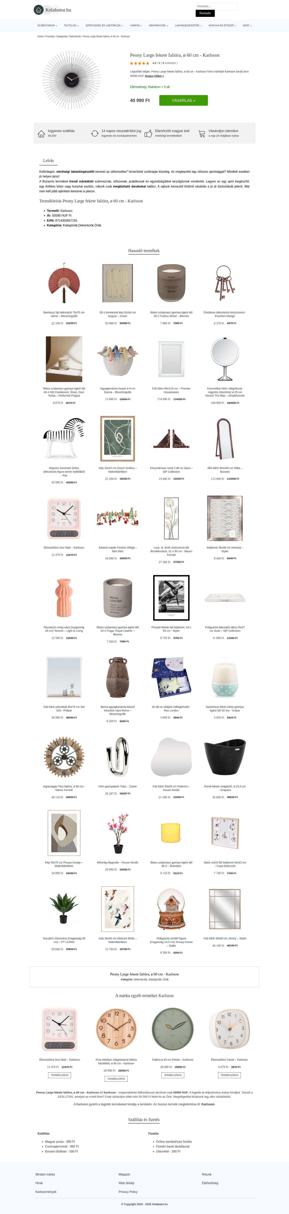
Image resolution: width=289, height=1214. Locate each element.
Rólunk (207, 1174)
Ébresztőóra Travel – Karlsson (229, 1059)
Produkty (50, 36)
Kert (246, 25)
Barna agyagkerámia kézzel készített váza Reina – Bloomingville (118, 710)
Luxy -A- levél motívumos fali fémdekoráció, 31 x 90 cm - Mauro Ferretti (171, 551)
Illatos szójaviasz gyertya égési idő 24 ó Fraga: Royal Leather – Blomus (118, 631)
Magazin (124, 1174)
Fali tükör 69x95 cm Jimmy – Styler (225, 938)
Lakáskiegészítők (187, 25)
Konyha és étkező (221, 25)
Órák (166, 979)
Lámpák (135, 25)
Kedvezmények (46, 1191)
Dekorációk (157, 25)
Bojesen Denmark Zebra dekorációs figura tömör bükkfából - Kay (64, 472)
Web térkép (126, 1183)
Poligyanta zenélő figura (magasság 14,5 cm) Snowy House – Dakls (171, 942)
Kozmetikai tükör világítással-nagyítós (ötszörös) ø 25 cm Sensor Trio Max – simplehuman (225, 392)
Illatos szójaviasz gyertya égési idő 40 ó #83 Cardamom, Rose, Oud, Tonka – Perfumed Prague (64, 392)
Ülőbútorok (46, 25)
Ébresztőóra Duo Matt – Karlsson (64, 547)
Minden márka (45, 1174)
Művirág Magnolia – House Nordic (117, 862)
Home (40, 36)
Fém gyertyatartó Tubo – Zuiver (118, 786)
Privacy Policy (128, 1191)
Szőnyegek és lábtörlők (103, 25)
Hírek (39, 1183)
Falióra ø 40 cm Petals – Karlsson (172, 1059)
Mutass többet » (154, 75)
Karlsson (230, 71)
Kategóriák (61, 36)
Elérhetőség (210, 1183)
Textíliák (70, 25)
